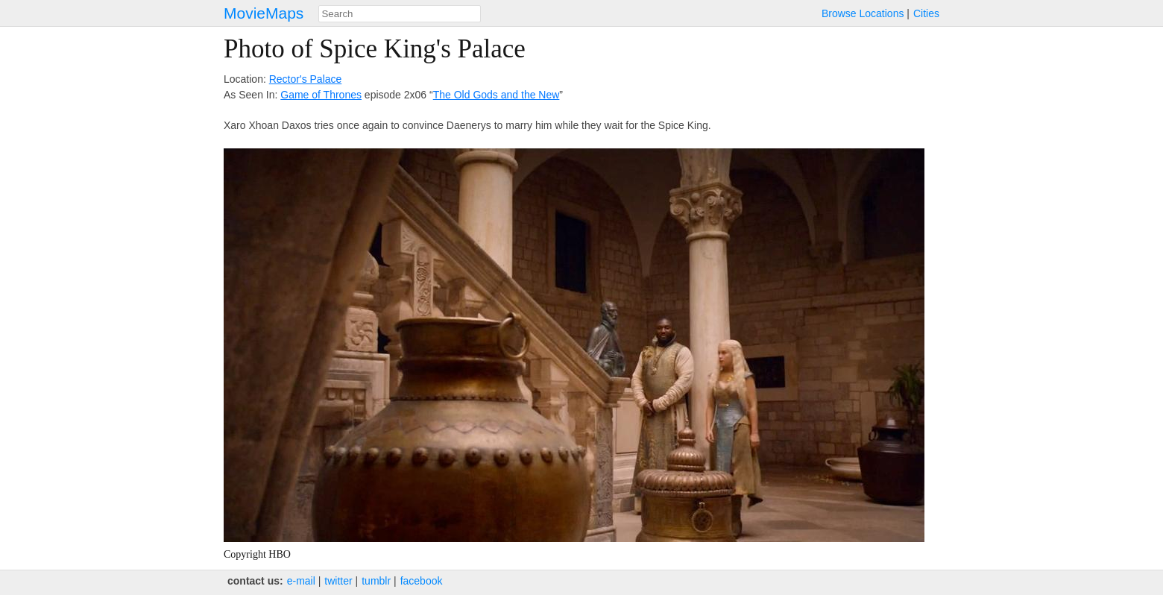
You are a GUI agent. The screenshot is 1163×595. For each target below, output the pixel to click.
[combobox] (399, 13)
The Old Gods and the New (496, 95)
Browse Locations (863, 13)
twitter (338, 581)
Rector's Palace (305, 79)
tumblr (376, 581)
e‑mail (301, 581)
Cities (926, 13)
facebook (421, 581)
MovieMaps (263, 13)
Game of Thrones (321, 95)
